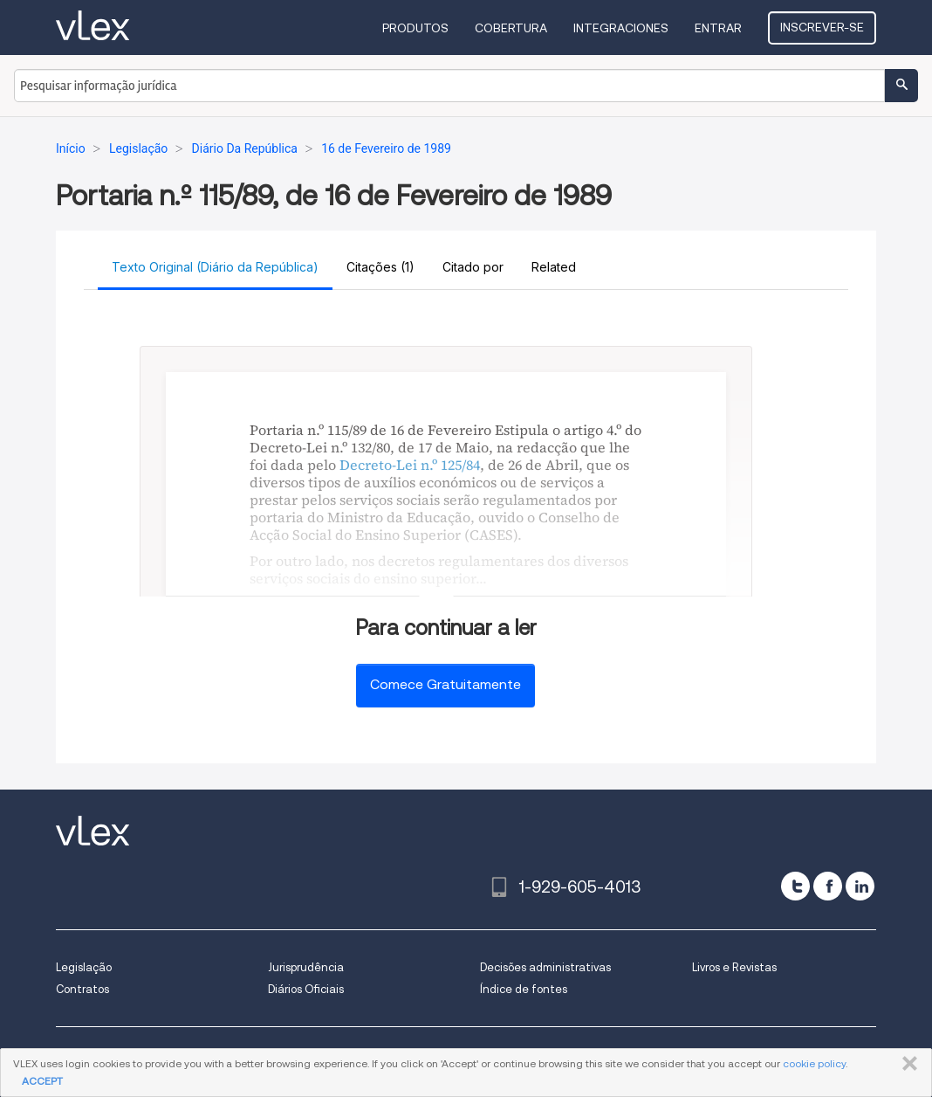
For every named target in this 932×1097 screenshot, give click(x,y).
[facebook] (827, 886)
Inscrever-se (822, 27)
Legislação (84, 967)
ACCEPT (42, 1081)
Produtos (415, 28)
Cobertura (511, 28)
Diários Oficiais (306, 989)
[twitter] (795, 886)
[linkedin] (860, 886)
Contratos (82, 989)
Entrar (718, 28)
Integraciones (620, 28)
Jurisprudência (306, 967)
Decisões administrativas (545, 967)
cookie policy (814, 1063)
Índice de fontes (523, 989)
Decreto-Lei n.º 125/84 (409, 464)
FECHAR (906, 1064)
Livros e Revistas (734, 967)
